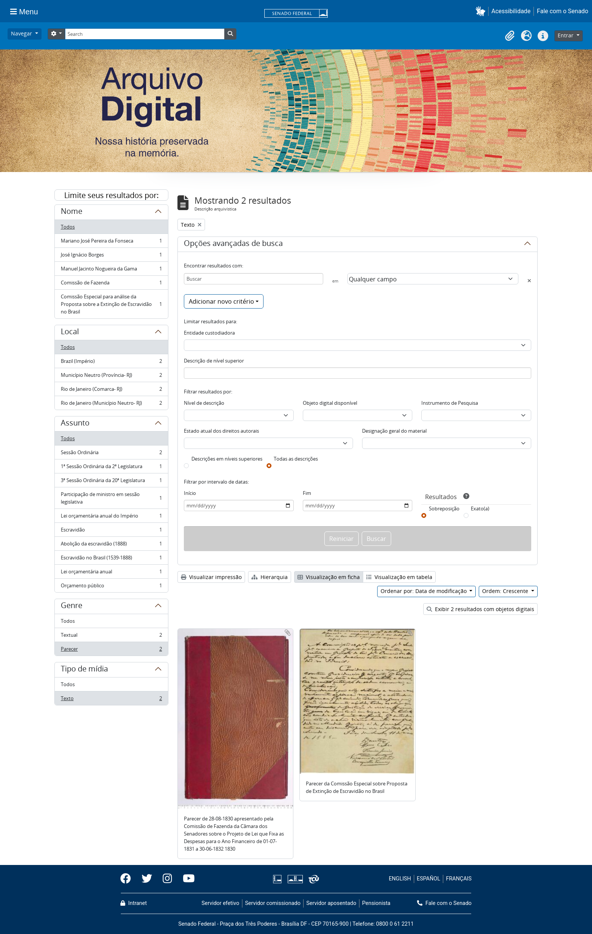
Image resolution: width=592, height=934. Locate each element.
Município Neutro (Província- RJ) (111, 376)
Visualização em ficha (329, 577)
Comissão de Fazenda (111, 284)
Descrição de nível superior (214, 360)
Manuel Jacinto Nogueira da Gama (111, 270)
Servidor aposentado (331, 903)
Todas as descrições (296, 458)
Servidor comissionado (273, 903)
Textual (111, 636)
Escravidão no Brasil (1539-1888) (111, 559)
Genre (71, 606)
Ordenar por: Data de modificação (424, 591)
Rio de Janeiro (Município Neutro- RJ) (111, 404)
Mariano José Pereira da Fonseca (111, 242)
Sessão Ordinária (111, 454)
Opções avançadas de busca (233, 244)
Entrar (566, 35)
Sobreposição (444, 508)
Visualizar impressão (211, 577)
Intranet (133, 903)
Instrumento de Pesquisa (449, 402)
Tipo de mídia (84, 670)
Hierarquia (269, 577)
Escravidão (111, 531)
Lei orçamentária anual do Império (111, 517)
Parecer (111, 650)
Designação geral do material (394, 430)
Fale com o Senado (562, 11)
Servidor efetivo (220, 903)
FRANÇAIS (459, 879)
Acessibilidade (511, 11)
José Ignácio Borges (111, 256)
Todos (68, 226)
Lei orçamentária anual (111, 573)
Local (70, 332)
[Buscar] (253, 278)
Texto (111, 699)
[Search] (144, 34)
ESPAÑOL (428, 879)
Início (190, 493)
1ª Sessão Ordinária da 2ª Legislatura (111, 467)
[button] (482, 11)
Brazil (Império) (111, 362)
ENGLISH (400, 879)
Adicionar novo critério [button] (221, 301)
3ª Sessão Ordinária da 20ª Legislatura (111, 481)
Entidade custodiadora (209, 332)
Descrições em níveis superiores (226, 458)
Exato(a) (480, 508)
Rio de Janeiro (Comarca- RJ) (111, 390)
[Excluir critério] (529, 280)
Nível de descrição (204, 402)
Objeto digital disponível (330, 402)
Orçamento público (111, 587)
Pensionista (376, 903)
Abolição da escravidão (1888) (111, 545)
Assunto (75, 424)
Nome (71, 212)
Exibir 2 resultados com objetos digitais (480, 609)
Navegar (22, 33)
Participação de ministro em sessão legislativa (111, 498)
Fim (307, 493)
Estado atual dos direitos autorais (221, 430)
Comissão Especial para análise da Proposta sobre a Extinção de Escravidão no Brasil (111, 304)
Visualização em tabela (399, 577)
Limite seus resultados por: (111, 195)
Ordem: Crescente (506, 591)
